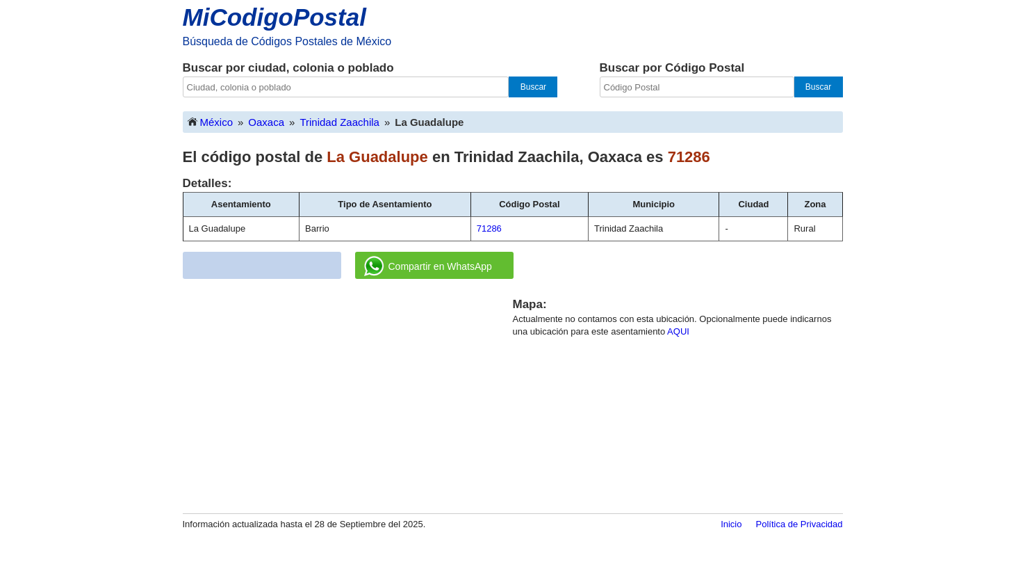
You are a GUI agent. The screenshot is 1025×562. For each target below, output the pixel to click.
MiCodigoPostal (274, 17)
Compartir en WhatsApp (428, 266)
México (209, 121)
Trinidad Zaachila (339, 122)
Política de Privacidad (798, 524)
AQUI (678, 331)
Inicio (731, 524)
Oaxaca (266, 122)
